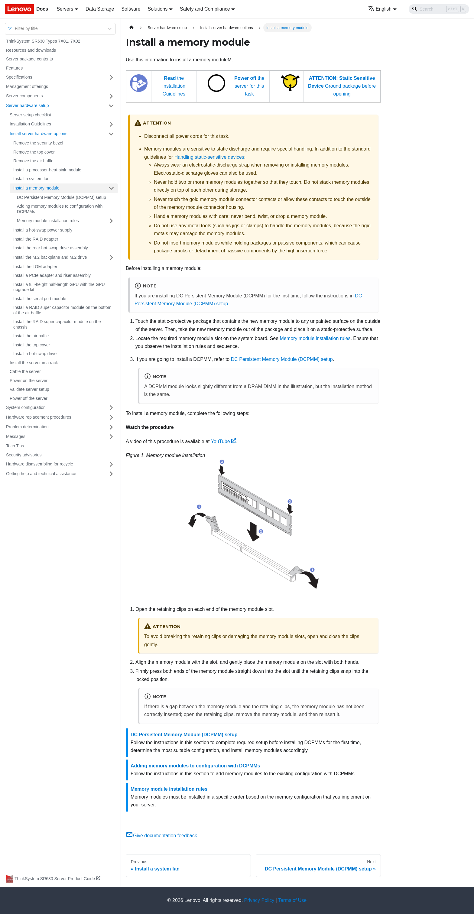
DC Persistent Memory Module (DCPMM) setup (61, 197)
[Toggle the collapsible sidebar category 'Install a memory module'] (111, 188)
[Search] (439, 9)
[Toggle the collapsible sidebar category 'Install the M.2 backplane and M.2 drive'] (111, 257)
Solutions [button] (157, 8)
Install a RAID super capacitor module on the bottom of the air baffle (62, 310)
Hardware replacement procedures (38, 417)
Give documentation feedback (161, 835)
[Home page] (131, 27)
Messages (15, 436)
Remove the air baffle (33, 160)
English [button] (379, 8)
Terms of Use (292, 900)
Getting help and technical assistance (41, 473)
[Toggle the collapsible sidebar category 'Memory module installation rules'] (111, 221)
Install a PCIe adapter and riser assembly (52, 275)
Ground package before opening (342, 86)
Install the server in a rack (34, 362)
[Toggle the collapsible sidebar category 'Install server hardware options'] (111, 134)
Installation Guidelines (30, 124)
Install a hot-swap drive (35, 353)
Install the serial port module (39, 298)
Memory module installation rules (48, 220)
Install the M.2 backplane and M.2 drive (50, 257)
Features (14, 68)
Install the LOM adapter (35, 266)
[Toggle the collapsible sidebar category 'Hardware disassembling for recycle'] (111, 464)
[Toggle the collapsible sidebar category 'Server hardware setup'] (111, 106)
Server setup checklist (30, 114)
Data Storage (100, 8)
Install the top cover (31, 344)
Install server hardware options (38, 133)
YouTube (223, 441)
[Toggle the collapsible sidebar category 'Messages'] (111, 437)
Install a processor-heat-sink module (47, 169)
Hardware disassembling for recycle (39, 464)
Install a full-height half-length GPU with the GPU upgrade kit (59, 287)
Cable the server (25, 371)
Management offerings (27, 86)
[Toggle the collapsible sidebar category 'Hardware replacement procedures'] (111, 417)
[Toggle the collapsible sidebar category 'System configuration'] (111, 408)
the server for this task (249, 86)
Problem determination (27, 426)
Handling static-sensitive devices (209, 157)
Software (130, 8)
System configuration (26, 407)
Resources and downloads (31, 50)
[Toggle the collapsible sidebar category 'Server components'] (111, 96)
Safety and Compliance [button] (205, 8)
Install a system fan (31, 178)
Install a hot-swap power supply (42, 230)
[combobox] (15, 28)
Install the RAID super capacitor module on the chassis (57, 324)
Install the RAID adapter (35, 239)
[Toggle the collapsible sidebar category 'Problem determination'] (111, 427)
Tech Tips (15, 445)
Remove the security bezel (38, 143)
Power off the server (28, 398)
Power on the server (28, 380)
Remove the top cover (34, 152)
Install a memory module (36, 188)
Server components (24, 95)
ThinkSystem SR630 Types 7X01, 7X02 (43, 41)
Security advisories (24, 454)
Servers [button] (65, 8)
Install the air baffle (31, 335)
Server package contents (29, 59)
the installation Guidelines (173, 86)
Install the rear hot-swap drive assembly (50, 247)
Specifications (19, 77)
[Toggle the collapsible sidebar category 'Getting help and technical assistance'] (111, 474)
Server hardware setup (27, 105)
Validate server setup (29, 389)
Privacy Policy (259, 900)
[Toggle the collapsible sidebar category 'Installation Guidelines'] (111, 124)
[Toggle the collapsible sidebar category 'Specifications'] (111, 77)
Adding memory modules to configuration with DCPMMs (59, 209)
